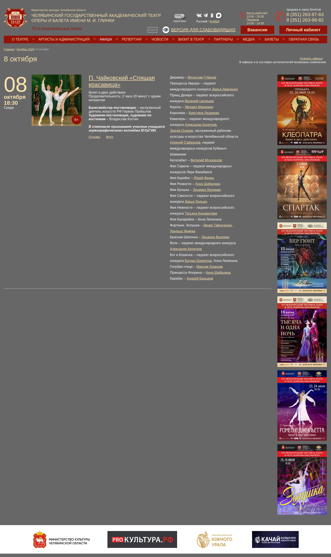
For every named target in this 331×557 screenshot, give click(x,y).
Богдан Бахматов (198, 261)
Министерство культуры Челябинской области (58, 10)
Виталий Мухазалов (206, 160)
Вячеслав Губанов (202, 77)
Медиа (249, 39)
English (215, 21)
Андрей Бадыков (200, 278)
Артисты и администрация (64, 39)
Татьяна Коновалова (201, 213)
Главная (9, 49)
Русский (201, 21)
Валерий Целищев (199, 101)
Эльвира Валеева (207, 190)
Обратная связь (304, 39)
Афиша (106, 39)
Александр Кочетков (201, 125)
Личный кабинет (303, 29)
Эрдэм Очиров (181, 130)
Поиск (152, 29)
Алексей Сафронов (185, 142)
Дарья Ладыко (196, 201)
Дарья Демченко (225, 89)
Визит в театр (191, 39)
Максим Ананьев (209, 266)
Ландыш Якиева (182, 231)
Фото (109, 137)
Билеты (272, 39)
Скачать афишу (311, 58)
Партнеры (223, 39)
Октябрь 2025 (25, 49)
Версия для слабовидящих (203, 29)
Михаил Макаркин (199, 107)
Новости (160, 39)
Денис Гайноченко (217, 225)
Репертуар (132, 39)
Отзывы (94, 137)
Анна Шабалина (207, 184)
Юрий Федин (204, 178)
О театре (20, 39)
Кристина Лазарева (204, 113)
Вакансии (257, 29)
